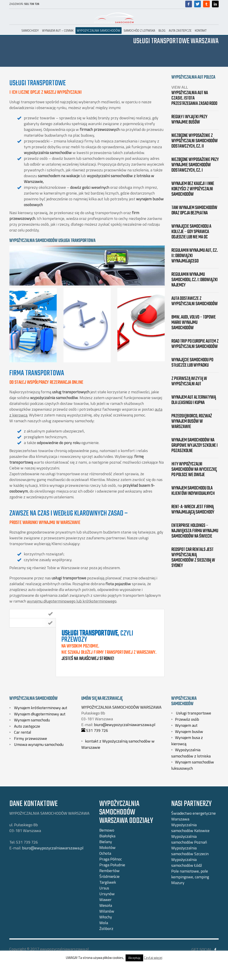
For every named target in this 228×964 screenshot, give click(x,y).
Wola (103, 923)
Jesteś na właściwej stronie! (87, 659)
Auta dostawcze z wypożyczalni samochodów (194, 301)
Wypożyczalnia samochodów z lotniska (191, 753)
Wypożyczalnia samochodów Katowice (190, 828)
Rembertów (109, 871)
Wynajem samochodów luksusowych (192, 765)
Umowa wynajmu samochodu (38, 744)
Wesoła (105, 905)
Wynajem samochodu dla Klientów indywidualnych (193, 490)
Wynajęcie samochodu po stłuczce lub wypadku (192, 362)
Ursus (104, 888)
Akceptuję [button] (134, 958)
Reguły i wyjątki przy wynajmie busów (189, 119)
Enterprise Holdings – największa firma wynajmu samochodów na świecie (194, 531)
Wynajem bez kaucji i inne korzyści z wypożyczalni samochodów (192, 189)
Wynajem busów (189, 731)
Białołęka (107, 836)
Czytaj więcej (153, 957)
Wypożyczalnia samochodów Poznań (189, 839)
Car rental (22, 732)
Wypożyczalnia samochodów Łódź (186, 862)
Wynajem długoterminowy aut (39, 714)
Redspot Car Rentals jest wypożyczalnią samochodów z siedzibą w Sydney (193, 557)
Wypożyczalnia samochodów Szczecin (190, 851)
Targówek (107, 882)
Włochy (105, 917)
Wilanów (106, 911)
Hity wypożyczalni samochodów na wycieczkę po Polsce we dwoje (194, 469)
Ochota (105, 853)
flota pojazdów (118, 584)
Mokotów (107, 847)
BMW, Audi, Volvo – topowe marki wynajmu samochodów (193, 322)
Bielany (105, 842)
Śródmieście (109, 876)
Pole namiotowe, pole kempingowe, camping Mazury (190, 877)
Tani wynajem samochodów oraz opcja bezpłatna (194, 210)
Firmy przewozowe (30, 738)
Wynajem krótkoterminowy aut (40, 708)
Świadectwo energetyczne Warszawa (193, 816)
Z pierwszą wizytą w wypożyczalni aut (189, 381)
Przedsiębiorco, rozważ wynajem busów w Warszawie (191, 421)
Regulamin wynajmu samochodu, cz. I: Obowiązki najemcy (194, 280)
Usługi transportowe (193, 713)
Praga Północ (110, 859)
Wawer (105, 900)
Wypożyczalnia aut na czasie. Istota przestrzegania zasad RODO (194, 98)
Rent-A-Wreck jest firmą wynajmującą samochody (192, 509)
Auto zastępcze (26, 726)
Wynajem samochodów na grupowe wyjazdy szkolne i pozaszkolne (194, 445)
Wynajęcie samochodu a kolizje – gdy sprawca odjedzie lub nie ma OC (191, 232)
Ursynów (107, 894)
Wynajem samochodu (31, 720)
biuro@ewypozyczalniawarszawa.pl (124, 725)
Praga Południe (112, 865)
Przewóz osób (187, 719)
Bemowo (106, 830)
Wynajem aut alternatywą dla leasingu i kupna (193, 400)
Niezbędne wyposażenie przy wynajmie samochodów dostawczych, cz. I (195, 165)
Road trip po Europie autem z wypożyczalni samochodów (195, 343)
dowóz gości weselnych (89, 187)
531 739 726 (31, 4)
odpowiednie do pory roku (58, 443)
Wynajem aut (186, 725)
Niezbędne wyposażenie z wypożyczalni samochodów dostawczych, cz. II (194, 141)
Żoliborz (106, 928)
